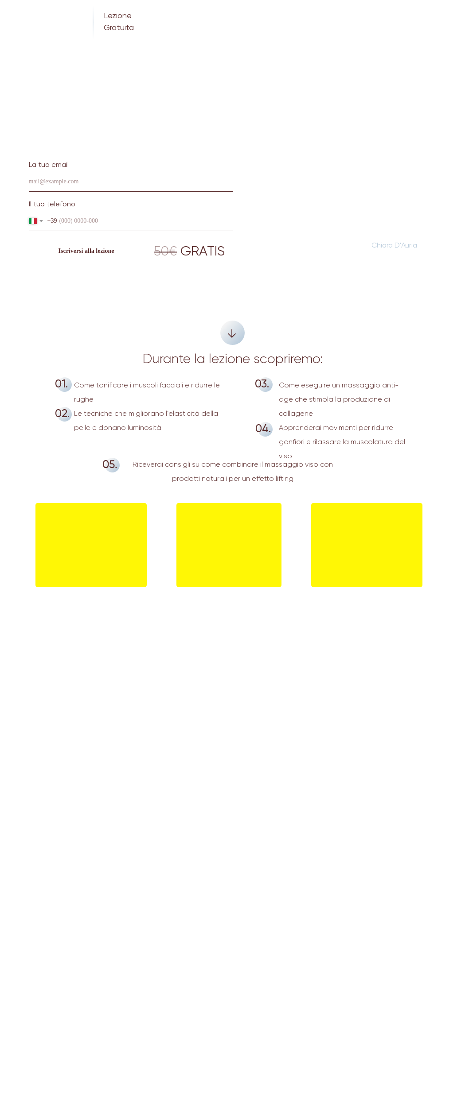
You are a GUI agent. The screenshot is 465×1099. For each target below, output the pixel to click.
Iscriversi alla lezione (86, 251)
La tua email (49, 165)
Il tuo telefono (52, 204)
